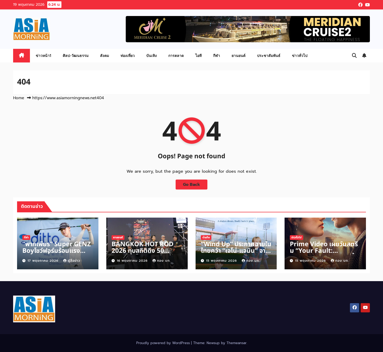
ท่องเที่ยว (127, 55)
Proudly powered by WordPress (163, 342)
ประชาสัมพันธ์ (268, 55)
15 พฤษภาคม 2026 (222, 260)
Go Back (191, 184)
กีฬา (216, 55)
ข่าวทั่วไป (299, 55)
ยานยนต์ (238, 55)
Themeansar (236, 342)
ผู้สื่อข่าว (71, 260)
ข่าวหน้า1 (43, 55)
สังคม (104, 55)
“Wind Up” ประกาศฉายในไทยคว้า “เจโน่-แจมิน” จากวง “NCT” (236, 251)
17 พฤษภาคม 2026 (44, 260)
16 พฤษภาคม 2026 (133, 260)
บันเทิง (151, 55)
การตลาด (176, 55)
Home (18, 98)
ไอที (198, 55)
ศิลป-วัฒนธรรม (75, 55)
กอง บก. (162, 260)
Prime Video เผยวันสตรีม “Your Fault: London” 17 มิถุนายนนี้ (324, 251)
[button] (354, 55)
